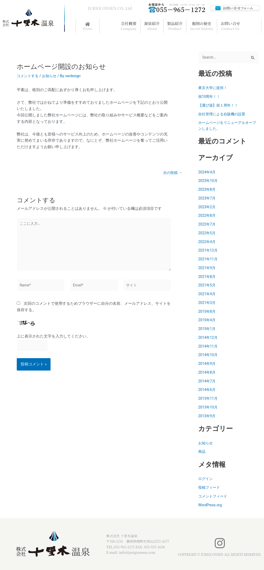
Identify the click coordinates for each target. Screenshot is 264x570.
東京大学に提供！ (213, 88)
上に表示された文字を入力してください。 (53, 341)
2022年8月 (207, 216)
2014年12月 (208, 338)
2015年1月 (207, 329)
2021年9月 (207, 268)
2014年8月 (207, 373)
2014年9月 (207, 364)
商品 (202, 452)
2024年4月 (207, 172)
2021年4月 (207, 294)
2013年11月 (208, 399)
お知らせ (51, 76)
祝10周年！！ (210, 97)
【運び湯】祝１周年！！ (219, 105)
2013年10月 (208, 407)
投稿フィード (209, 488)
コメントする (28, 76)
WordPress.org (211, 505)
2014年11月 (208, 346)
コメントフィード (213, 496)
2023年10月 (208, 181)
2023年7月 (207, 198)
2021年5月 (207, 285)
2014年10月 (208, 355)
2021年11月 (208, 259)
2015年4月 (207, 320)
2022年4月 (207, 242)
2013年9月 (207, 416)
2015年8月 (207, 312)
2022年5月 (207, 233)
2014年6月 (207, 390)
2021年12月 (208, 250)
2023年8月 (207, 190)
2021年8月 (207, 277)
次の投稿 (172, 173)
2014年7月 (207, 381)
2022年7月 (207, 224)
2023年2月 (207, 207)
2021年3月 (207, 303)
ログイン (206, 479)
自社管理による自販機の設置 (223, 114)
